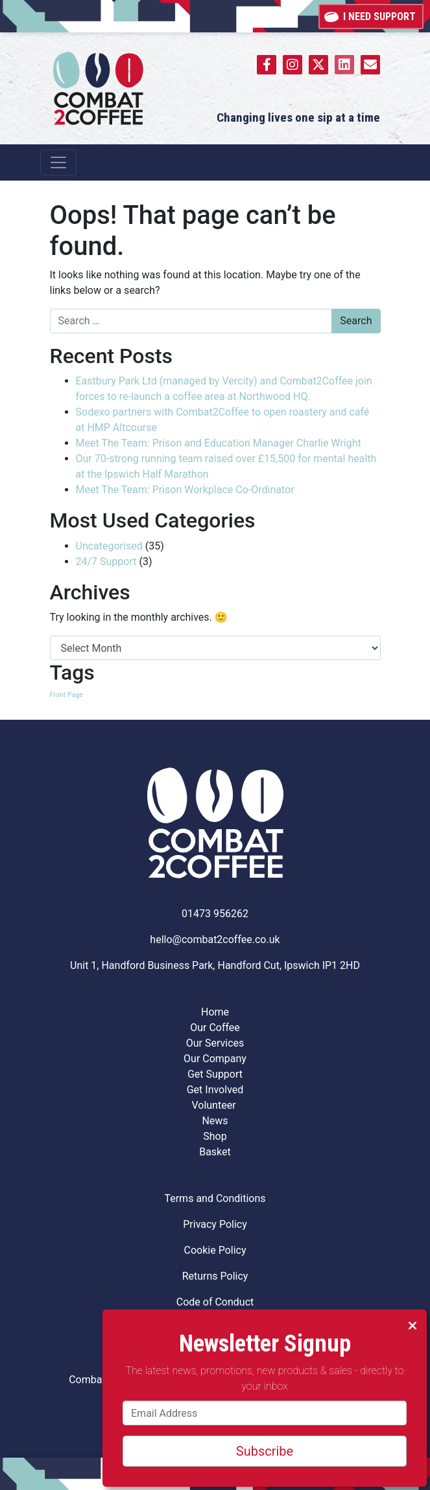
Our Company (215, 1058)
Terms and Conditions (214, 1198)
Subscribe (264, 1451)
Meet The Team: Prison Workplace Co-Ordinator (186, 490)
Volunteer (214, 1105)
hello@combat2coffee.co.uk (215, 939)
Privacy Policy (215, 1224)
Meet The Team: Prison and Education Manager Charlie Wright (220, 443)
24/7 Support (106, 561)
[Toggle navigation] (58, 162)
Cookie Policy (215, 1250)
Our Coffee (215, 1027)
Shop (214, 1136)
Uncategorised (109, 546)
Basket (215, 1152)
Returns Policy (215, 1276)
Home (215, 1012)
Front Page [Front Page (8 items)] (66, 695)
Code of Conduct (215, 1302)
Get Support (215, 1074)
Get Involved (215, 1090)
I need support (371, 15)
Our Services (215, 1043)
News (215, 1121)
